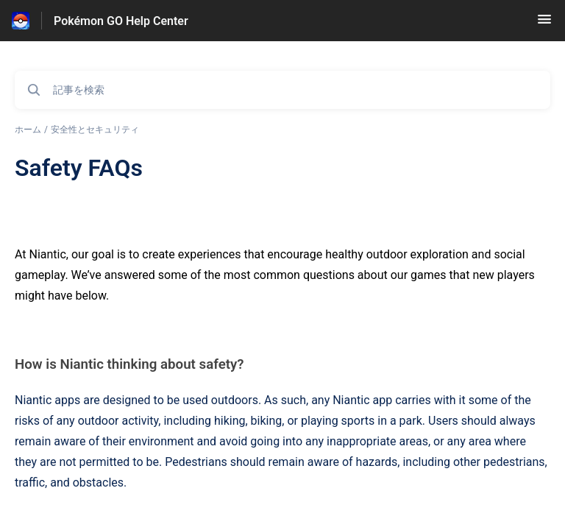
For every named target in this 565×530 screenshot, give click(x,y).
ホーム (28, 129)
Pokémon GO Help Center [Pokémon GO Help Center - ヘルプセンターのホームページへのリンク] (121, 21)
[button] (544, 24)
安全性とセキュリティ (95, 129)
